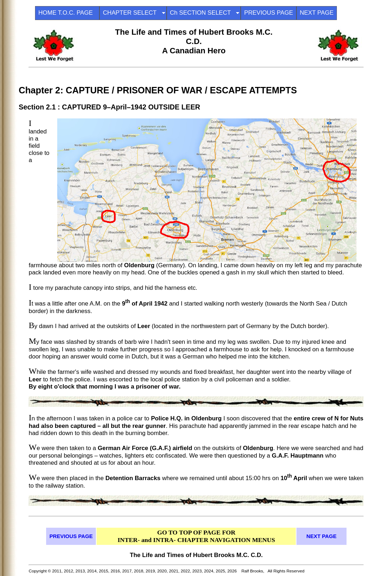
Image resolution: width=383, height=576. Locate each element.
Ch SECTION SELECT (203, 12)
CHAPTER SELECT (133, 12)
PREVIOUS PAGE (268, 12)
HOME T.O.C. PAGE (67, 12)
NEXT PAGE (317, 12)
